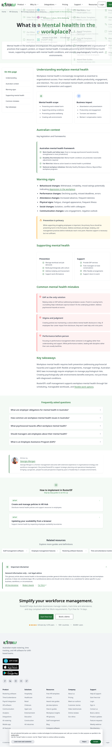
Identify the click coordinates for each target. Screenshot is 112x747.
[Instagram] (16, 681)
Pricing (70, 697)
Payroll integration (9, 701)
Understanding (11, 78)
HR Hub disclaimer (12, 585)
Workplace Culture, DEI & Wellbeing (33, 12)
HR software (7, 705)
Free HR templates (53, 694)
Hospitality (28, 694)
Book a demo (64, 617)
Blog (48, 724)
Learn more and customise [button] (22, 741)
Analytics (6, 713)
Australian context (12, 84)
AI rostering (7, 721)
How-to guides (51, 709)
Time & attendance (9, 697)
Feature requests (96, 721)
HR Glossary (13, 12)
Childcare (28, 705)
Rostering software (9, 694)
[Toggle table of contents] (17, 71)
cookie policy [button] (15, 735)
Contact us (94, 709)
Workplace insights (53, 713)
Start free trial (95, 697)
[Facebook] (5, 681)
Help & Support (95, 694)
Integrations (7, 717)
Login (100, 4)
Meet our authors (74, 701)
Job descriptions (52, 705)
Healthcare (28, 697)
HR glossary (50, 717)
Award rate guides (52, 701)
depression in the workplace (62, 189)
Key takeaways (11, 107)
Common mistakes (12, 101)
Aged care (28, 709)
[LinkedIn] (10, 681)
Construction (29, 721)
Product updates (96, 717)
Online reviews (73, 713)
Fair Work (42, 585)
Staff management (53, 721)
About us (71, 694)
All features (7, 728)
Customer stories (74, 705)
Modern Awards (28, 585)
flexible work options (84, 386)
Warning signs (11, 89)
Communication (8, 709)
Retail (27, 701)
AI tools (49, 697)
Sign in (92, 705)
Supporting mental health (15, 95)
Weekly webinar (95, 724)
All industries (29, 724)
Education (28, 717)
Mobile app (7, 724)
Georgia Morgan (27, 461)
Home (4, 12)
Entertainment (30, 713)
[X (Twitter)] (26, 681)
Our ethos (71, 717)
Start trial (46, 617)
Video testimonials (74, 709)
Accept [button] (95, 741)
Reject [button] (84, 741)
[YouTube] (21, 681)
